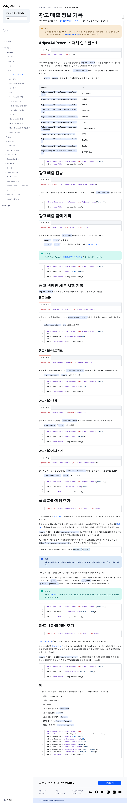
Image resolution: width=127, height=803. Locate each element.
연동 (9, 137)
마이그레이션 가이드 (14, 195)
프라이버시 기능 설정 (16, 110)
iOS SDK (10, 57)
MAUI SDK (10, 163)
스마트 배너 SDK (12, 172)
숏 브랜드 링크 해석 (16, 123)
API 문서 (7, 41)
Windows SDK (12, 177)
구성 (9, 66)
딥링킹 (11, 92)
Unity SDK (10, 61)
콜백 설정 (12, 88)
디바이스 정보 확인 (16, 97)
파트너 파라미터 (46, 641)
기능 (9, 70)
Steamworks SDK (13, 181)
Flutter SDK (11, 146)
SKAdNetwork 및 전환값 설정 (19, 128)
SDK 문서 (7, 48)
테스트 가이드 (12, 190)
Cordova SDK (12, 155)
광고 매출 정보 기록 (16, 74)
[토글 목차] (123, 19)
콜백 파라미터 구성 (16, 119)
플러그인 (11, 141)
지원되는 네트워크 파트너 (69, 21)
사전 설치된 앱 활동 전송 (18, 106)
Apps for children (13, 199)
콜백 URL (59, 516)
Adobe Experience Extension (17, 186)
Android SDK (11, 52)
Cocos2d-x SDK (12, 159)
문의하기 (110, 783)
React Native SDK (13, 150)
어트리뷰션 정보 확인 (16, 83)
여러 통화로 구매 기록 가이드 (73, 257)
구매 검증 (12, 114)
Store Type (6, 205)
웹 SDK (9, 168)
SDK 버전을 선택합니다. (15, 13)
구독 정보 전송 (14, 132)
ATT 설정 (12, 79)
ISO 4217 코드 (95, 244)
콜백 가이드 (55, 594)
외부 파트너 (58, 646)
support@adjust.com (72, 34)
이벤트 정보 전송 (15, 101)
